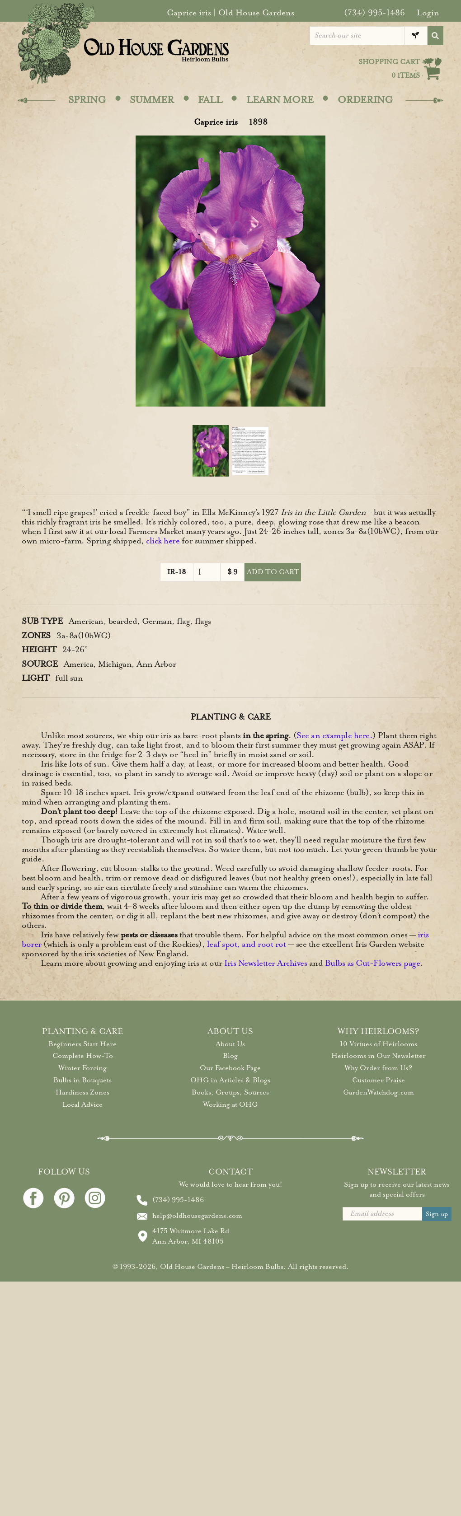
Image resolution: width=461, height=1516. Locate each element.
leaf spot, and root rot (246, 944)
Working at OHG (230, 1104)
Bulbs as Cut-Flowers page (372, 963)
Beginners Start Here (82, 1043)
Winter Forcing (82, 1067)
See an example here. (334, 735)
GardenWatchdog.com (378, 1092)
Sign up (437, 1214)
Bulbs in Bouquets (82, 1080)
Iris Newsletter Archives (265, 963)
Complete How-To (82, 1055)
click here (162, 540)
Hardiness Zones (82, 1092)
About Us (230, 1043)
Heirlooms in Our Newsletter (378, 1055)
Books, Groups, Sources (230, 1092)
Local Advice (82, 1104)
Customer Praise (378, 1080)
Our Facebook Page (230, 1067)
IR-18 (176, 571)
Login (428, 12)
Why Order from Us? (378, 1067)
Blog (230, 1055)
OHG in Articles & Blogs (230, 1080)
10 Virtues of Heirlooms (378, 1043)
